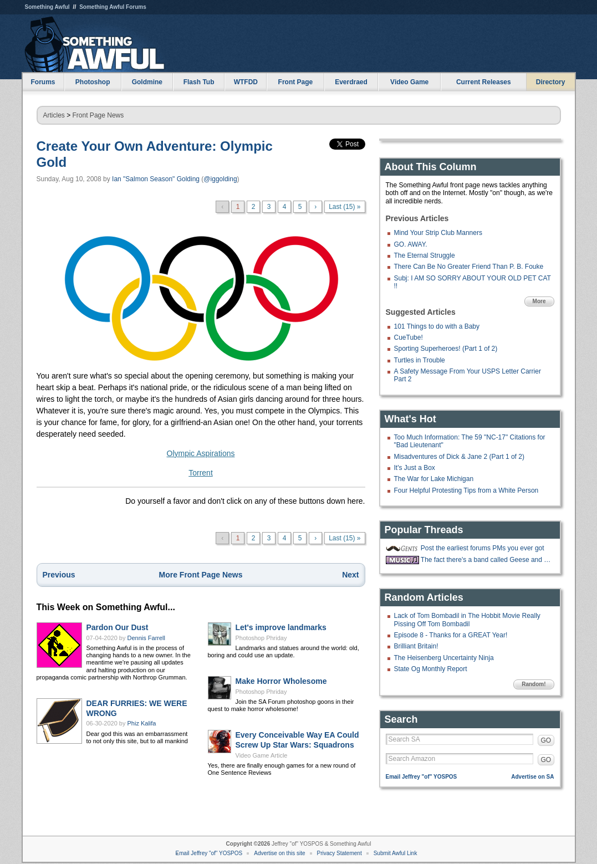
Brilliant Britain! (416, 646)
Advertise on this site (279, 853)
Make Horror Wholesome (281, 681)
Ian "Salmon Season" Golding (156, 179)
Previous (59, 574)
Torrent (200, 472)
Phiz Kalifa (141, 723)
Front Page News (98, 115)
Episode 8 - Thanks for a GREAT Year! (451, 635)
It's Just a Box (414, 468)
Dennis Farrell (146, 638)
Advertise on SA (532, 777)
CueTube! (408, 337)
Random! (533, 684)
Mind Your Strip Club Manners (438, 233)
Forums (42, 82)
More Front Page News (201, 574)
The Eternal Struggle (424, 255)
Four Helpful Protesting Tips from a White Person (466, 490)
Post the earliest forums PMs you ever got (482, 548)
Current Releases (483, 82)
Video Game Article (262, 755)
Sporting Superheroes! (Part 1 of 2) (446, 348)
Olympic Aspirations (201, 453)
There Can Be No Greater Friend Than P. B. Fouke (469, 266)
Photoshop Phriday (261, 638)
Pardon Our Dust (117, 627)
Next (350, 574)
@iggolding (220, 179)
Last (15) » (344, 207)
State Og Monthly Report (430, 669)
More (539, 301)
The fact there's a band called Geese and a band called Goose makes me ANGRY (486, 560)
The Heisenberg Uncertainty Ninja (444, 658)
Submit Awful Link (395, 853)
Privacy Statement (339, 853)
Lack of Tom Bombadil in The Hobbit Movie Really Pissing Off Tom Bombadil (467, 619)
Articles (54, 115)
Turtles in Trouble (419, 360)
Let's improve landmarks (281, 627)
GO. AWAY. (410, 244)
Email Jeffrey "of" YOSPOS (421, 777)
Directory (550, 82)
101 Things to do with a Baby (437, 326)
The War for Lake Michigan (434, 479)
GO (546, 740)
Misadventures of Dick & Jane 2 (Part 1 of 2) (459, 457)
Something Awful (47, 7)
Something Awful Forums (112, 7)
